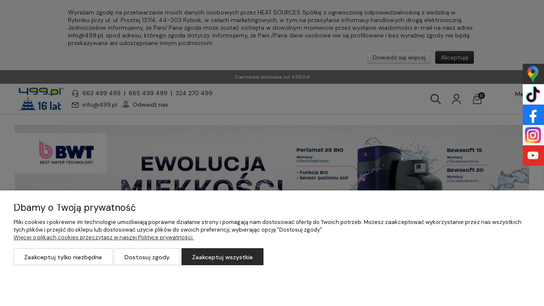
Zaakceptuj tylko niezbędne (63, 257)
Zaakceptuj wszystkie (222, 257)
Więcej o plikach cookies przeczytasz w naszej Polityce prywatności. (104, 237)
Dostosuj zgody (147, 257)
